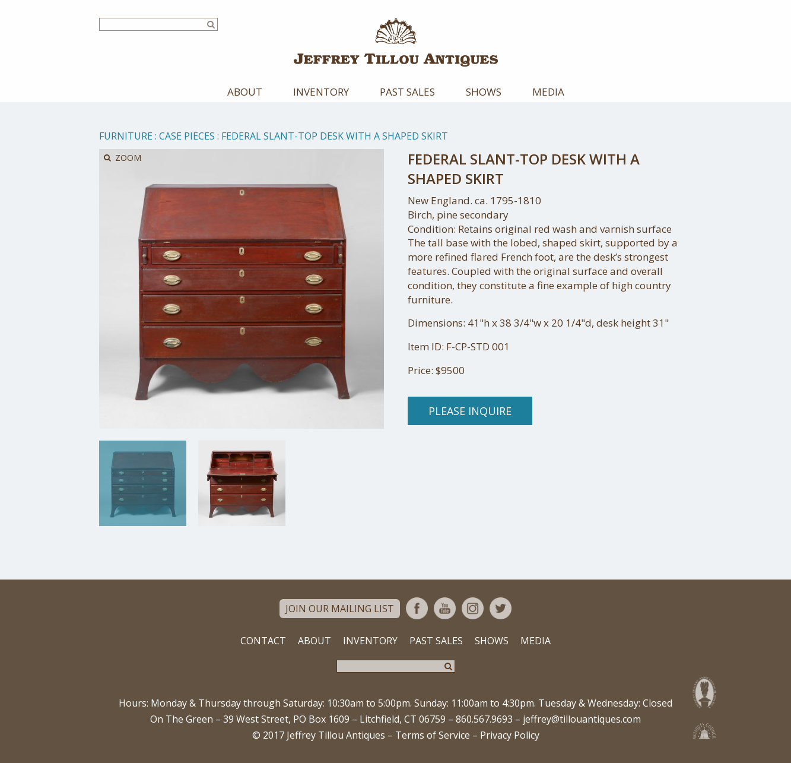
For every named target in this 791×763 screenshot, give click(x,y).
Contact (263, 640)
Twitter (501, 608)
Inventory (321, 92)
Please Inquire (470, 411)
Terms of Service (432, 735)
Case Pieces (187, 136)
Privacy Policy (509, 735)
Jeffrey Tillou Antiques (396, 42)
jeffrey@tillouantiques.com (582, 719)
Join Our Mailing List (339, 608)
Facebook (417, 608)
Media (548, 92)
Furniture (126, 136)
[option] (142, 483)
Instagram (473, 608)
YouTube (445, 608)
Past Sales (407, 92)
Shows (483, 92)
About (244, 92)
